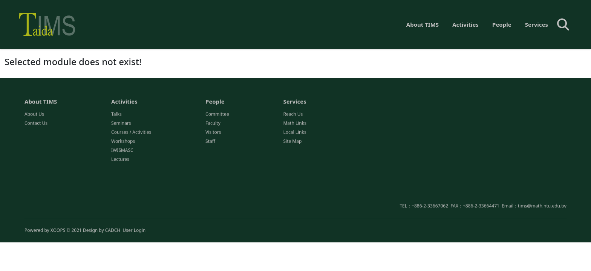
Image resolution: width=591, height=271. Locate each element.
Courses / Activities (131, 132)
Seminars (121, 123)
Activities (465, 24)
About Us (34, 114)
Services (536, 24)
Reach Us (293, 114)
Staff (210, 142)
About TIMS (422, 24)
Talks (116, 114)
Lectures (120, 160)
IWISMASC (122, 151)
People (501, 24)
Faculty (212, 123)
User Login (133, 230)
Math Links (294, 123)
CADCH (113, 230)
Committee (217, 114)
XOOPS (58, 230)
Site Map (292, 142)
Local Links (294, 132)
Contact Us (35, 123)
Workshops (123, 142)
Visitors (213, 132)
